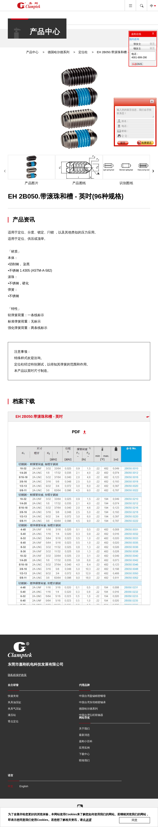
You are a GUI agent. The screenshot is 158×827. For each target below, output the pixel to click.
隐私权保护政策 (17, 675)
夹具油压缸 (14, 702)
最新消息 (84, 734)
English (23, 786)
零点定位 (13, 721)
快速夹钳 (13, 695)
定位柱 (83, 52)
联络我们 (84, 760)
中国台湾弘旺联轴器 (91, 715)
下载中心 (84, 754)
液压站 (12, 715)
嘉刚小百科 (85, 741)
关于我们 (84, 728)
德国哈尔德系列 (58, 52)
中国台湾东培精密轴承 (92, 702)
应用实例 (84, 747)
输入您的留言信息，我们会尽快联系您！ (135, 113)
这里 (88, 819)
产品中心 (32, 52)
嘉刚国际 (28, 5)
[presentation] (5, 170)
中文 (10, 786)
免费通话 (146, 142)
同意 (134, 820)
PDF (76, 432)
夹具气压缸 (14, 708)
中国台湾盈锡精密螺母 (92, 695)
